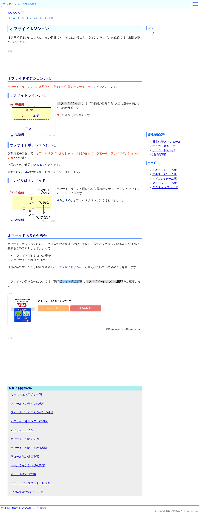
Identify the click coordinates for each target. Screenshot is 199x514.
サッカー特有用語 (163, 150)
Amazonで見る (51, 308)
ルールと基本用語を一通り (28, 394)
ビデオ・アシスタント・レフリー (32, 483)
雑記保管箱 (159, 154)
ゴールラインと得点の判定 (28, 465)
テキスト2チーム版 (164, 174)
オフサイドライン (22, 430)
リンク (36, 508)
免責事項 (16, 508)
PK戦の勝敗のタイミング (27, 492)
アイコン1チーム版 (164, 178)
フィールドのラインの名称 (28, 403)
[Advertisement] (75, 60)
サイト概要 (6, 508)
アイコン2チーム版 (164, 183)
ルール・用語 (46, 18)
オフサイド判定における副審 (29, 447)
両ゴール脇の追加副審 (25, 456)
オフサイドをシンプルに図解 (29, 421)
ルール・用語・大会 (27, 18)
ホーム (11, 18)
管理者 (43, 508)
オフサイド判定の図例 (25, 439)
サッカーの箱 (11, 4)
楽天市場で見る (80, 308)
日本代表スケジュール (166, 141)
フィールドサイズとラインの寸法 (32, 412)
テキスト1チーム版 (164, 170)
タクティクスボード (165, 187)
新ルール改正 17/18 (23, 474)
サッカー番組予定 (163, 146)
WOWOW (14, 12)
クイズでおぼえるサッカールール (56, 300)
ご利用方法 (26, 508)
